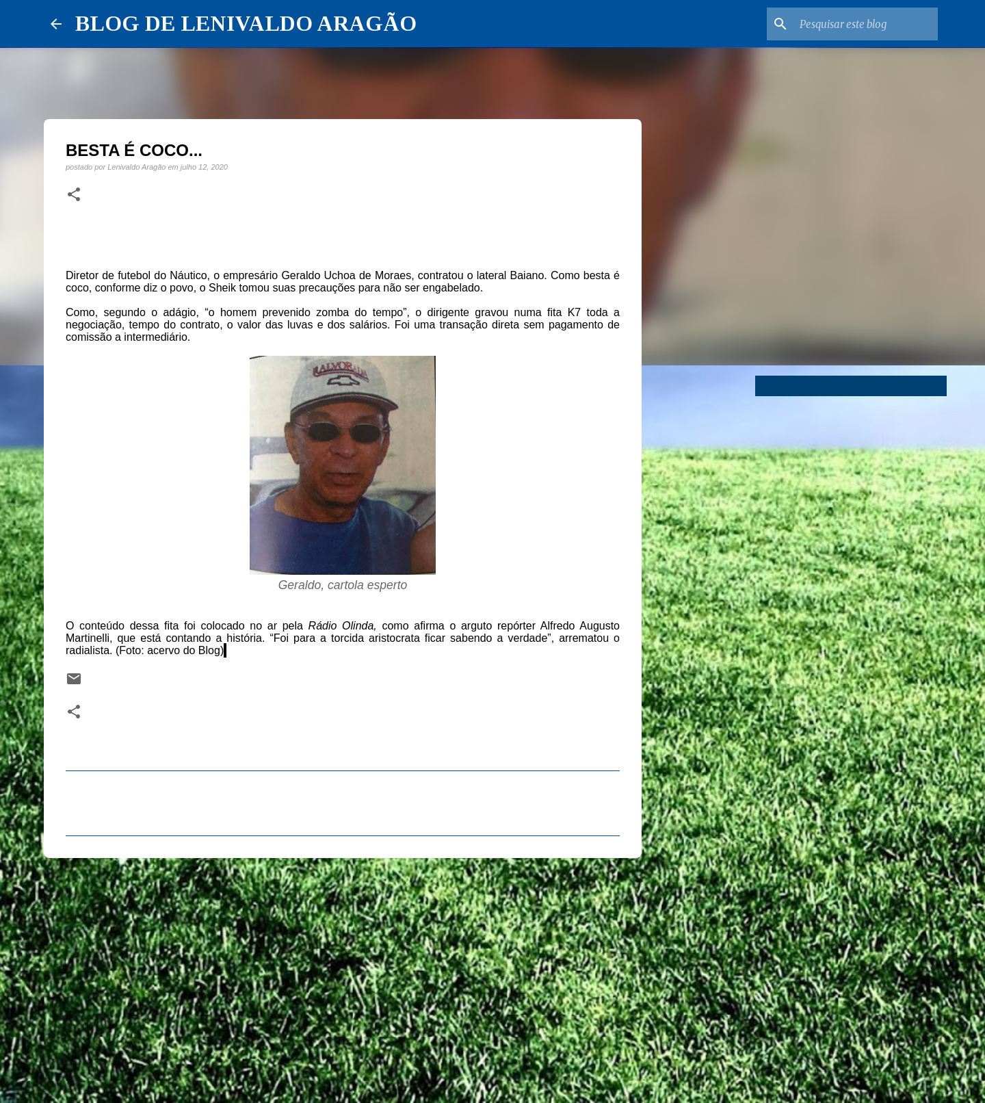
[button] (74, 195)
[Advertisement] (342, 974)
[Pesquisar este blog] (866, 24)
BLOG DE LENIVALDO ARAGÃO (246, 23)
